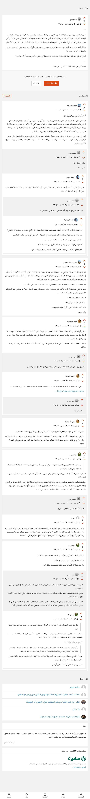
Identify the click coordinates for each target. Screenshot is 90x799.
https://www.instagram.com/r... (69, 397)
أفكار (78, 24)
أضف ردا (65, 110)
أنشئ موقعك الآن (79, 782)
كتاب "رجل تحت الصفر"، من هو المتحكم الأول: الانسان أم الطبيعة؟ (53, 717)
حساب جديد (51, 83)
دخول (36, 83)
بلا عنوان (76, 724)
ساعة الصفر (75, 702)
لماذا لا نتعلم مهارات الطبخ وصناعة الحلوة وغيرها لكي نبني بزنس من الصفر (49, 710)
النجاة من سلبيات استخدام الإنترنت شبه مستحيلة (60, 732)
